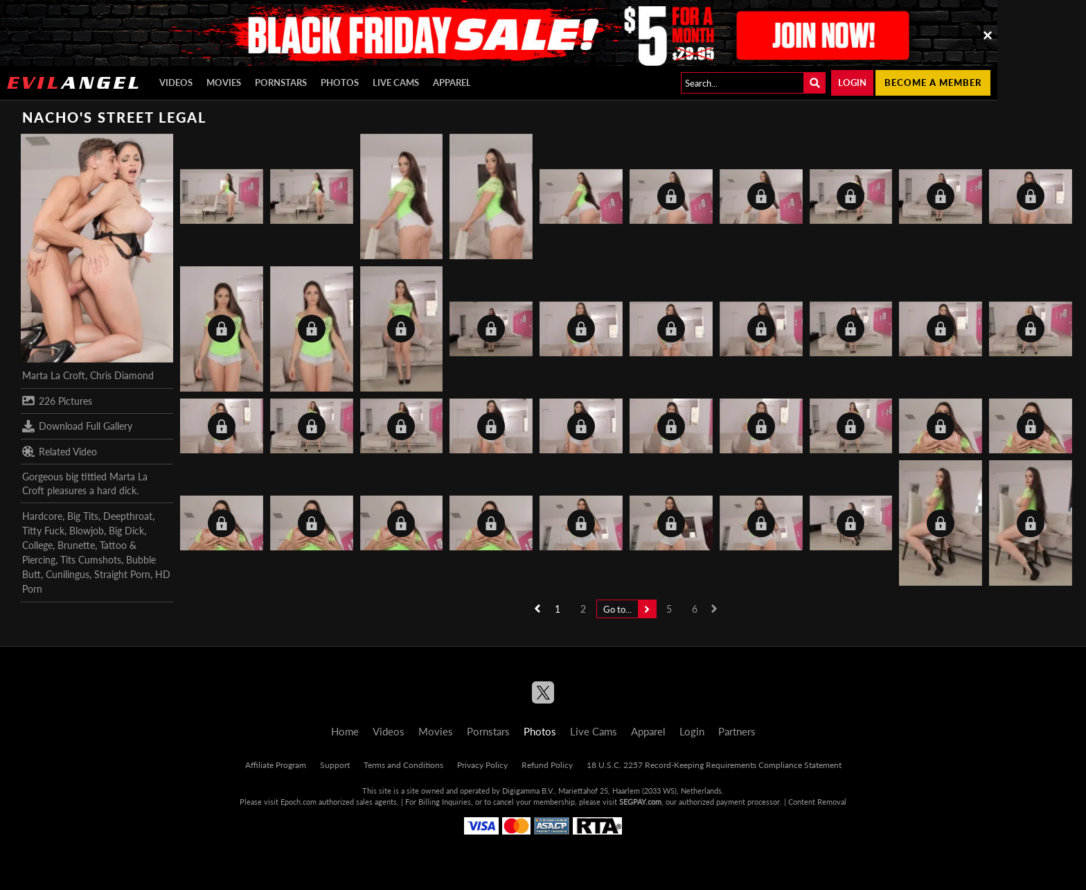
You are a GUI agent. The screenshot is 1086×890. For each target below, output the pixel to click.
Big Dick (126, 530)
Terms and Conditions (403, 765)
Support (335, 765)
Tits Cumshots (90, 560)
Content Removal (817, 801)
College (37, 545)
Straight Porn (122, 574)
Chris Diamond (122, 375)
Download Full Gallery (77, 426)
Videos (176, 82)
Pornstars (281, 82)
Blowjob (86, 530)
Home (345, 731)
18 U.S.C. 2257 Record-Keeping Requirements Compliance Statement (714, 765)
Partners (737, 731)
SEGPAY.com (640, 801)
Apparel (452, 82)
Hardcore (42, 516)
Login (852, 82)
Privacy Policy (482, 765)
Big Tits (82, 516)
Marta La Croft (53, 375)
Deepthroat (127, 516)
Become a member (932, 82)
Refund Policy (547, 765)
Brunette (76, 545)
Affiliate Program (275, 765)
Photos (340, 82)
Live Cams (396, 82)
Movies (223, 82)
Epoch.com (299, 801)
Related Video (59, 451)
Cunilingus (67, 574)
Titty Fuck (43, 530)
